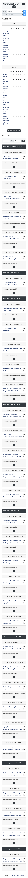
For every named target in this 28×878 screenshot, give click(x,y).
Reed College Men (5, 82)
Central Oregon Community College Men (6, 121)
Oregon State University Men (11, 391)
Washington (6, 330)
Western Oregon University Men (12, 388)
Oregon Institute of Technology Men (13, 436)
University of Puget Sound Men (11, 198)
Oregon (5, 689)
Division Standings (14, 130)
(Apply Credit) (7, 156)
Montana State (7, 178)
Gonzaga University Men (6, 33)
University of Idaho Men (6, 40)
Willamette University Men (10, 158)
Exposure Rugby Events (17, 875)
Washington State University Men (12, 216)
